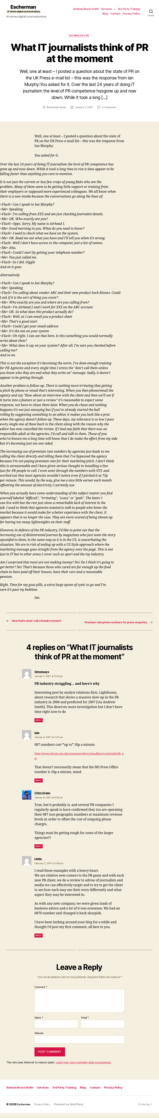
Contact (115, 13)
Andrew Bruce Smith (86, 9)
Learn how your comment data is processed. (83, 1067)
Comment (40, 992)
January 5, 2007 (84, 108)
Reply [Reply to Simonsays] (39, 725)
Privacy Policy (131, 13)
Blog (105, 13)
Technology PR (79, 36)
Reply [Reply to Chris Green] (39, 851)
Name (38, 1022)
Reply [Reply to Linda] (39, 940)
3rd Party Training (129, 9)
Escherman (24, 1109)
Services (106, 9)
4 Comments (109, 108)
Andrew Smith (58, 108)
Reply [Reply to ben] (39, 785)
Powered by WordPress (72, 1109)
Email (85, 1022)
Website (38, 1038)
